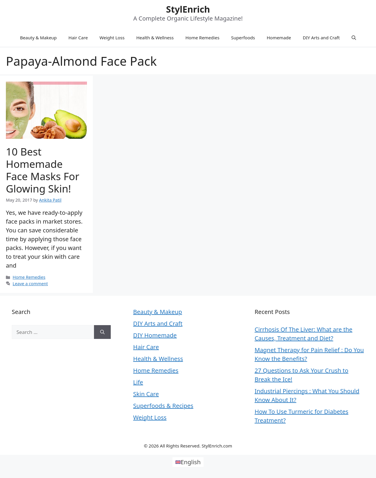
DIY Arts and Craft (321, 37)
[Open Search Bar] (354, 37)
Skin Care (146, 394)
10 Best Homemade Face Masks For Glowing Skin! (42, 170)
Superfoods (243, 37)
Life (138, 382)
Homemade (279, 37)
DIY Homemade (155, 335)
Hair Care (78, 37)
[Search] (102, 332)
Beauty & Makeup (38, 37)
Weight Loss (112, 37)
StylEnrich (188, 9)
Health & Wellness (155, 37)
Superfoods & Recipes (163, 406)
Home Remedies (202, 37)
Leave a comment (30, 283)
